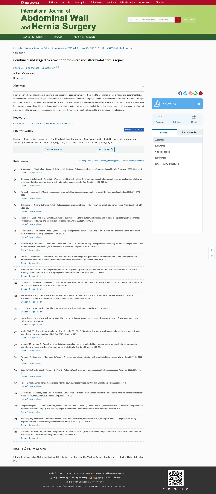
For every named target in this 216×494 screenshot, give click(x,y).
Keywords (160, 145)
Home (53, 2)
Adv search (189, 19)
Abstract (159, 139)
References (160, 157)
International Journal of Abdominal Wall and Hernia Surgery (38, 48)
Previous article (53, 149)
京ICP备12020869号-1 (60, 477)
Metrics (111, 2)
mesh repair (68, 123)
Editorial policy (127, 2)
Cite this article (162, 151)
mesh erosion (52, 123)
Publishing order (85, 161)
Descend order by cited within (133, 161)
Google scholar (35, 172)
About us (160, 2)
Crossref (24, 172)
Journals (66, 2)
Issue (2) (85, 48)
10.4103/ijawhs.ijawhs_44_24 (119, 48)
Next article (106, 149)
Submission (96, 2)
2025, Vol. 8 (73, 48)
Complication (19, 123)
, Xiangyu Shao (32, 67)
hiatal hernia (36, 123)
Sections (164, 132)
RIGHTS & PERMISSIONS (167, 163)
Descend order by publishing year (106, 161)
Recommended (189, 132)
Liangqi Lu (18, 67)
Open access (145, 2)
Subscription (80, 2)
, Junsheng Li (47, 67)
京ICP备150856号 (79, 477)
